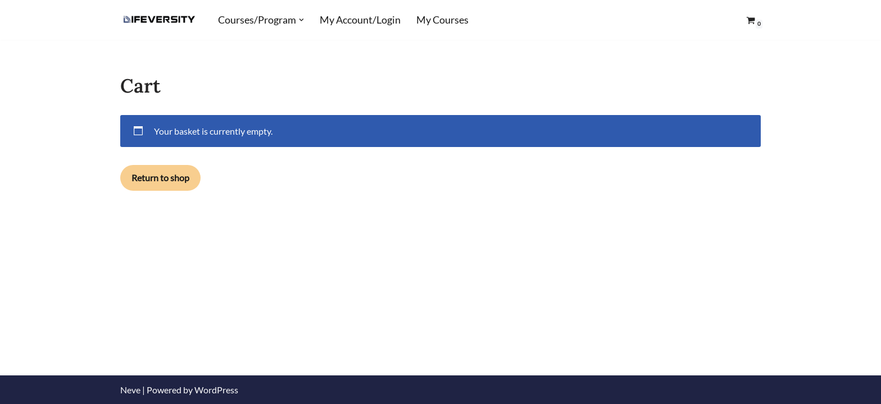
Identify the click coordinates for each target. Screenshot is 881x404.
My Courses (442, 20)
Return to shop (160, 177)
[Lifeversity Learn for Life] (159, 20)
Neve (130, 389)
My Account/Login (360, 20)
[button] (301, 19)
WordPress (216, 389)
